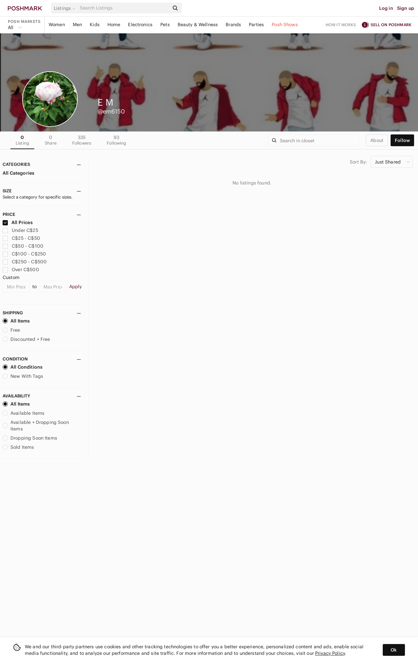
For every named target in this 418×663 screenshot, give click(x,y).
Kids (95, 24)
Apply (75, 286)
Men (77, 24)
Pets (165, 24)
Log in (386, 8)
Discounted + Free (26, 339)
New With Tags (23, 376)
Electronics (140, 24)
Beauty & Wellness (198, 24)
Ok (394, 650)
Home (114, 24)
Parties (256, 24)
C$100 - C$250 (24, 254)
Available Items (23, 413)
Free (11, 330)
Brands (233, 24)
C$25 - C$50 (21, 238)
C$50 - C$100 (23, 246)
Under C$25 (20, 230)
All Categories (18, 173)
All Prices (18, 222)
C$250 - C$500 (25, 262)
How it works (341, 24)
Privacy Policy (330, 653)
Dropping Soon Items (30, 438)
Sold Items (18, 447)
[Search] (123, 8)
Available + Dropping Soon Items (36, 425)
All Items (16, 321)
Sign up (405, 8)
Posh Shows (285, 24)
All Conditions (22, 367)
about (376, 140)
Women (57, 24)
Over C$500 (21, 269)
